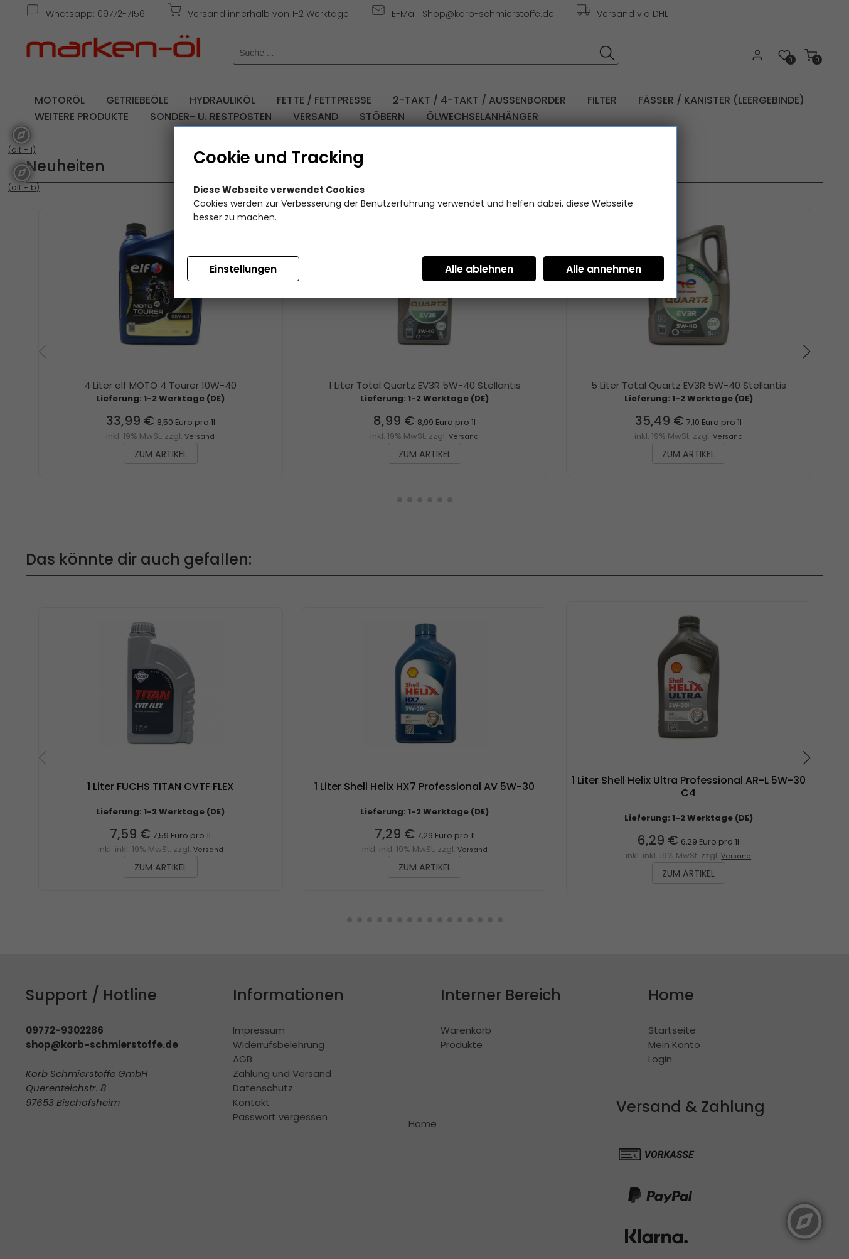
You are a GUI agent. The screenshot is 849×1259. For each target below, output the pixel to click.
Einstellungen (243, 269)
